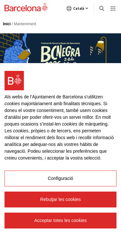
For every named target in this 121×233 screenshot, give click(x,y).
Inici (7, 24)
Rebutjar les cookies (60, 199)
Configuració (60, 178)
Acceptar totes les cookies (60, 220)
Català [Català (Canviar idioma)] (77, 10)
